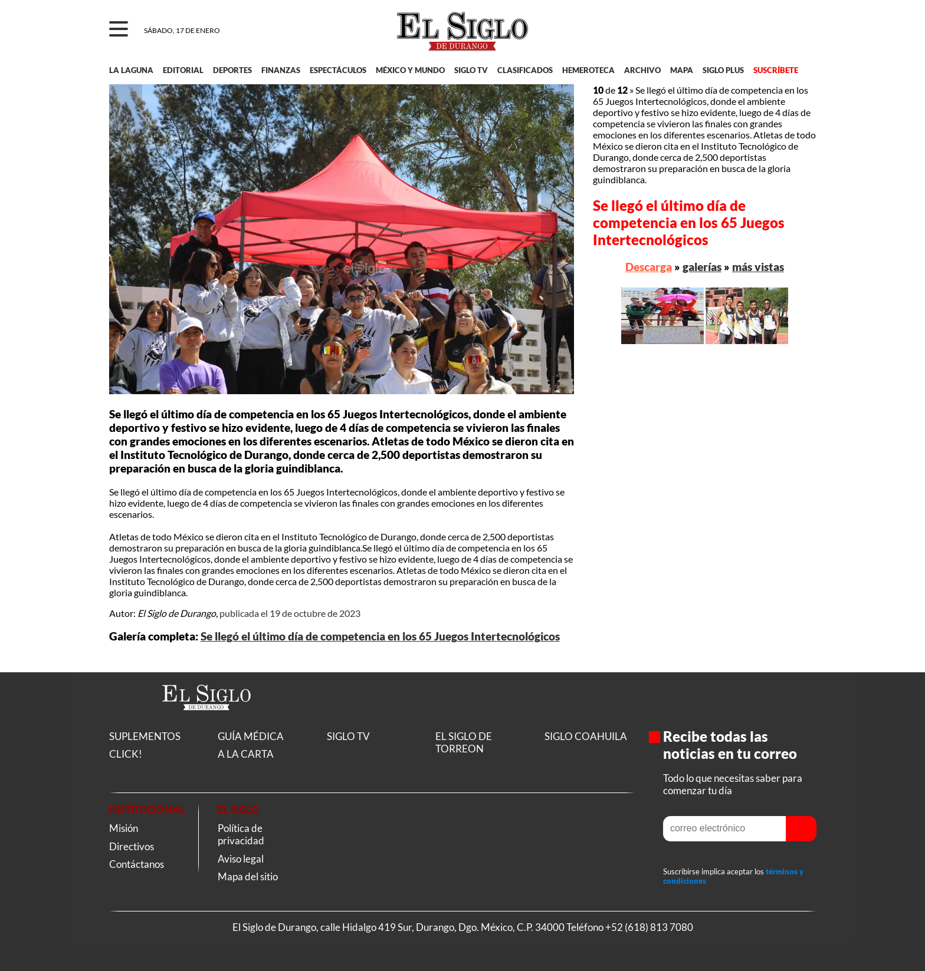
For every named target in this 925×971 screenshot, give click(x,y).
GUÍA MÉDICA (251, 736)
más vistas (758, 266)
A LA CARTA (246, 754)
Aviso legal (241, 859)
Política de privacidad (241, 834)
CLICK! (125, 754)
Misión (123, 828)
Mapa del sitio (248, 876)
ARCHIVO (642, 70)
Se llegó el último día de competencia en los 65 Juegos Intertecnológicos (380, 636)
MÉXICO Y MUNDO (410, 70)
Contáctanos (136, 864)
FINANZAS (280, 70)
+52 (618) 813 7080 (649, 927)
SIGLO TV (471, 70)
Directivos (131, 846)
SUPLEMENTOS (145, 736)
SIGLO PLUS (723, 70)
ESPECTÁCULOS (338, 70)
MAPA (681, 70)
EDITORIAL (183, 70)
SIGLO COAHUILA (585, 736)
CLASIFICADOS (525, 70)
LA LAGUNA (131, 70)
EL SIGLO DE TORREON (463, 742)
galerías (702, 266)
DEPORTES (232, 70)
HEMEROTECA (588, 70)
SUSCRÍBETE (775, 70)
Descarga (648, 266)
